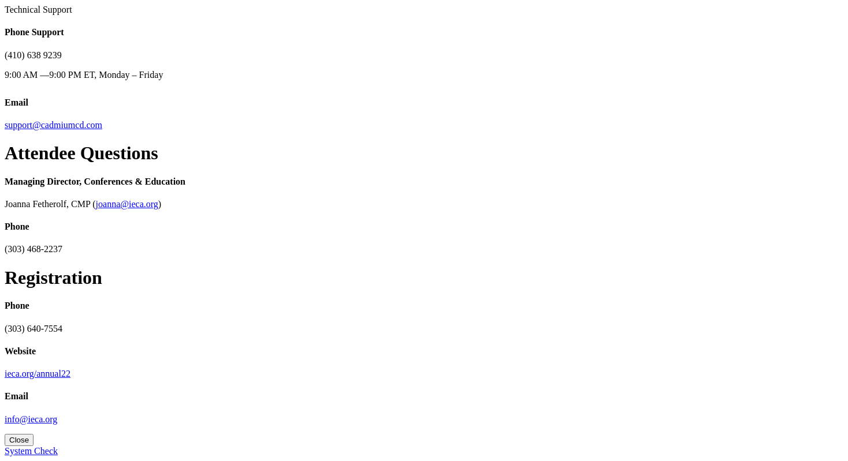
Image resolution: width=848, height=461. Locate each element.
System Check (31, 451)
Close (19, 440)
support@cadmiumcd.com (53, 125)
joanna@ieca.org (127, 204)
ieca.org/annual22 (37, 373)
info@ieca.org (31, 419)
